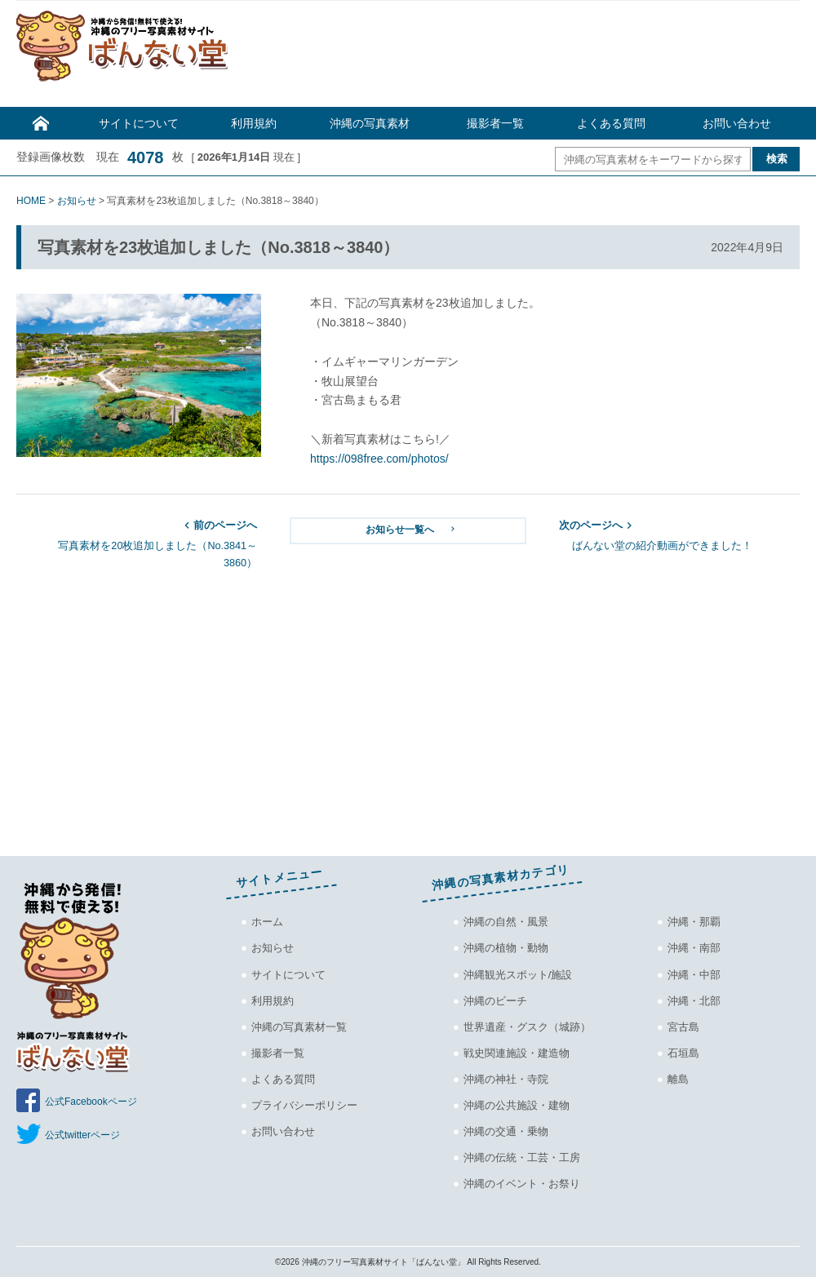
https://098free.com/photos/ (379, 458)
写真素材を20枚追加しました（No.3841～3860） (136, 543)
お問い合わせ (737, 123)
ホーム (267, 922)
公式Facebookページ (91, 1101)
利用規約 (254, 123)
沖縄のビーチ (495, 1001)
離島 (678, 1079)
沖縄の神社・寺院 (505, 1079)
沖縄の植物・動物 (505, 948)
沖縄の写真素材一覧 (299, 1027)
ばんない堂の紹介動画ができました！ (679, 534)
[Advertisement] (522, 58)
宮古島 (683, 1027)
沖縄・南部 (694, 948)
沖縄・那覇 (694, 922)
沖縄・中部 (694, 975)
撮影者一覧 (495, 123)
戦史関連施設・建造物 (516, 1053)
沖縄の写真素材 (370, 123)
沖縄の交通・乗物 (505, 1131)
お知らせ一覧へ (412, 529)
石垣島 (683, 1053)
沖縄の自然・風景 (505, 922)
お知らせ (272, 948)
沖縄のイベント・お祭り (521, 1183)
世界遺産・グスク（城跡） (527, 1027)
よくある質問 (611, 123)
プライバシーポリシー (304, 1105)
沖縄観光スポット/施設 (518, 975)
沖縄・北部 (694, 1001)
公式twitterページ (82, 1135)
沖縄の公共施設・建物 (516, 1105)
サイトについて (139, 123)
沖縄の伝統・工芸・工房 (521, 1157)
